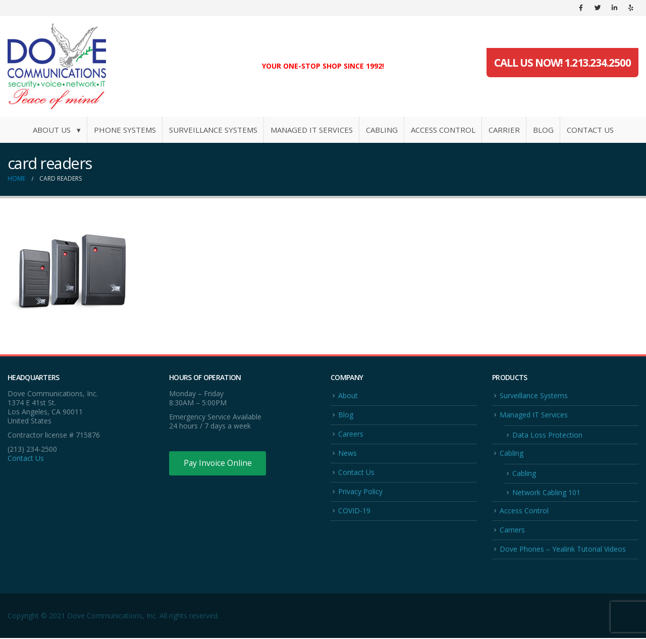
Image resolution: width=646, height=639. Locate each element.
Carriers (512, 530)
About (348, 395)
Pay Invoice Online (218, 463)
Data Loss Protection (547, 435)
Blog (543, 130)
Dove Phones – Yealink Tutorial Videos (563, 550)
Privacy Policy (360, 492)
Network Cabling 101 (546, 493)
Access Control (443, 130)
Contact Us (590, 130)
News (347, 453)
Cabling (382, 130)
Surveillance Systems (213, 130)
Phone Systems (125, 130)
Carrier (504, 130)
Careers (350, 434)
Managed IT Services (312, 130)
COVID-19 (354, 511)
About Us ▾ (57, 130)
